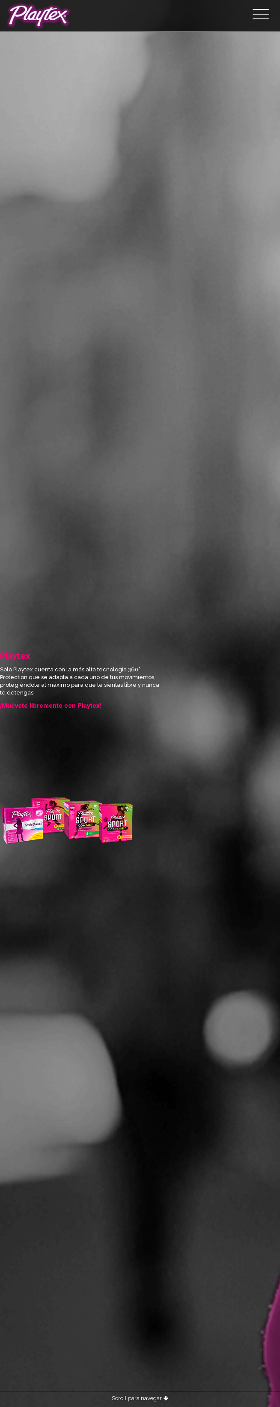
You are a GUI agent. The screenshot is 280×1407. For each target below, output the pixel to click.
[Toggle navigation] (260, 15)
